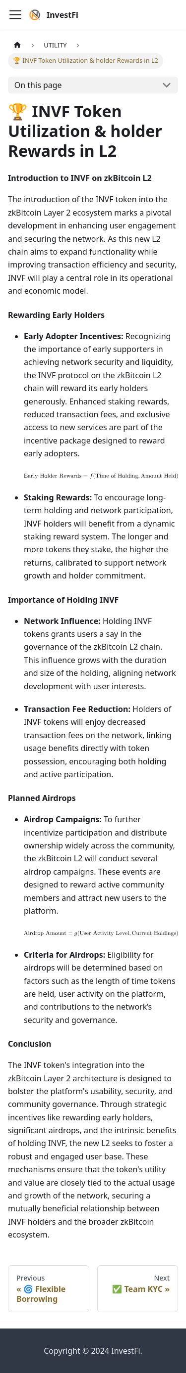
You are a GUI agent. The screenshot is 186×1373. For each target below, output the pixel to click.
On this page (38, 85)
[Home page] (17, 45)
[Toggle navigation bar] (15, 14)
